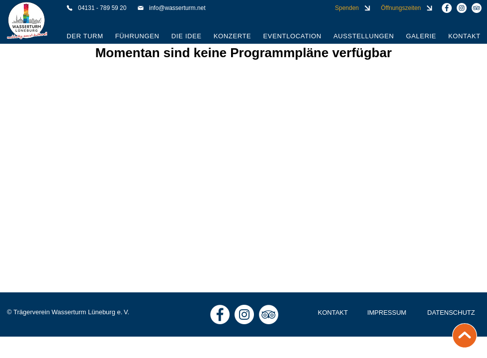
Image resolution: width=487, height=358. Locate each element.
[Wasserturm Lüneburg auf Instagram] (462, 8)
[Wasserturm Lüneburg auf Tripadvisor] (477, 8)
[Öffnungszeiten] (406, 8)
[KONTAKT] (333, 312)
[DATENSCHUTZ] (452, 312)
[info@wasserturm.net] (177, 8)
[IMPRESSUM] (387, 312)
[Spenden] (352, 8)
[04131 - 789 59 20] (97, 8)
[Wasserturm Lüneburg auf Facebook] (447, 8)
